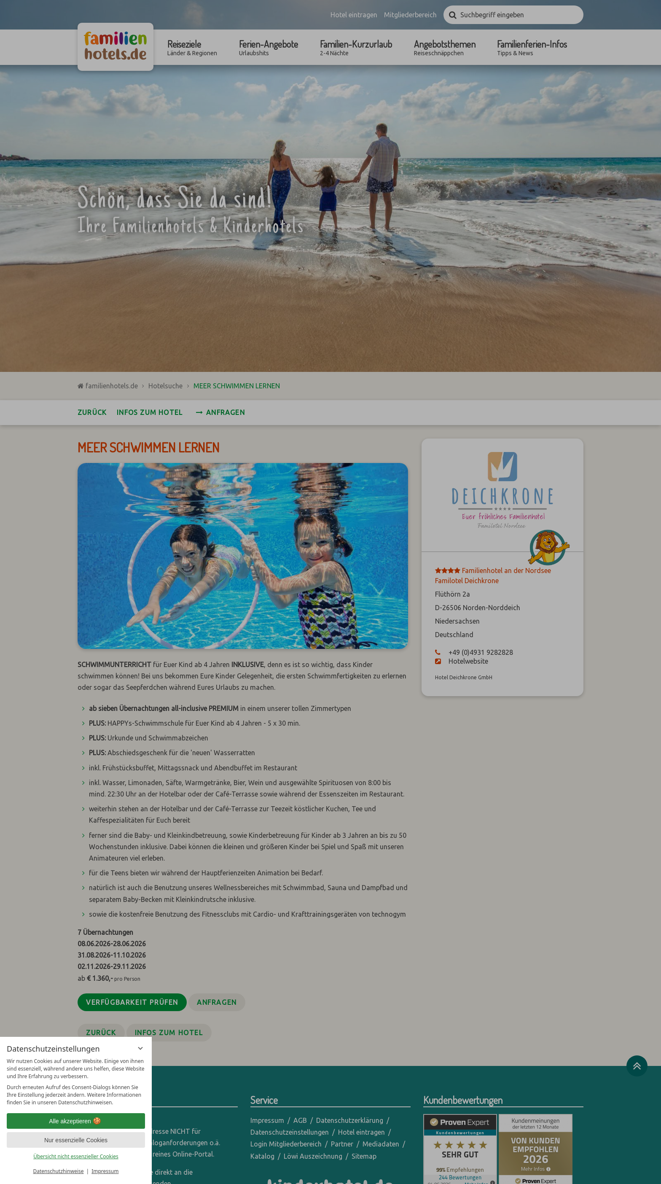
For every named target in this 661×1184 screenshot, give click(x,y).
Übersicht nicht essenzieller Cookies (75, 1156)
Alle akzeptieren (76, 1121)
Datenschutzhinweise (58, 1171)
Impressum (104, 1171)
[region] (76, 1082)
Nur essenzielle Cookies (75, 1140)
